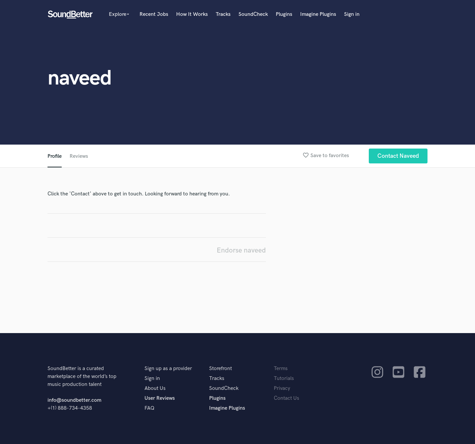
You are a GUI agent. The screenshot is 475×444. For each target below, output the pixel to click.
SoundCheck (253, 14)
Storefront (220, 368)
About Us (155, 388)
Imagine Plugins (318, 14)
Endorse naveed (241, 250)
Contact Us (286, 398)
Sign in (352, 14)
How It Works (192, 14)
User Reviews (159, 398)
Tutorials (284, 378)
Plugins (284, 14)
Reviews (79, 156)
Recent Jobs (154, 14)
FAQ (149, 408)
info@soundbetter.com (74, 400)
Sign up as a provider (168, 368)
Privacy (282, 388)
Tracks (223, 14)
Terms (281, 368)
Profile (55, 156)
